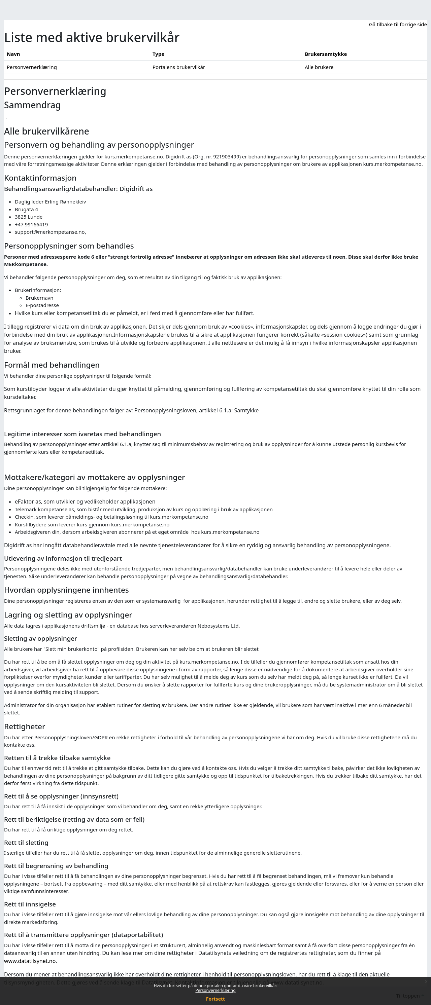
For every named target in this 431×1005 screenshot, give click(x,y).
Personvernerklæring (215, 990)
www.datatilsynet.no (30, 961)
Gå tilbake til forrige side (398, 24)
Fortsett (215, 999)
